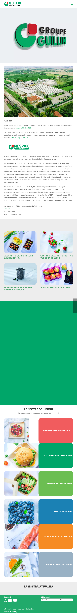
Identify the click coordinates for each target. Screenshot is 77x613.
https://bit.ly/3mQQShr (23, 128)
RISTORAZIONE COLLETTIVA (59, 564)
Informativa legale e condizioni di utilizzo (19, 609)
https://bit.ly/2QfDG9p (19, 138)
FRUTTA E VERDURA (63, 511)
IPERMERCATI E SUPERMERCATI (57, 430)
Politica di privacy (10, 612)
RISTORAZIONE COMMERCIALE (58, 455)
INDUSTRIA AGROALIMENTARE (58, 536)
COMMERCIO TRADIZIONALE (59, 483)
